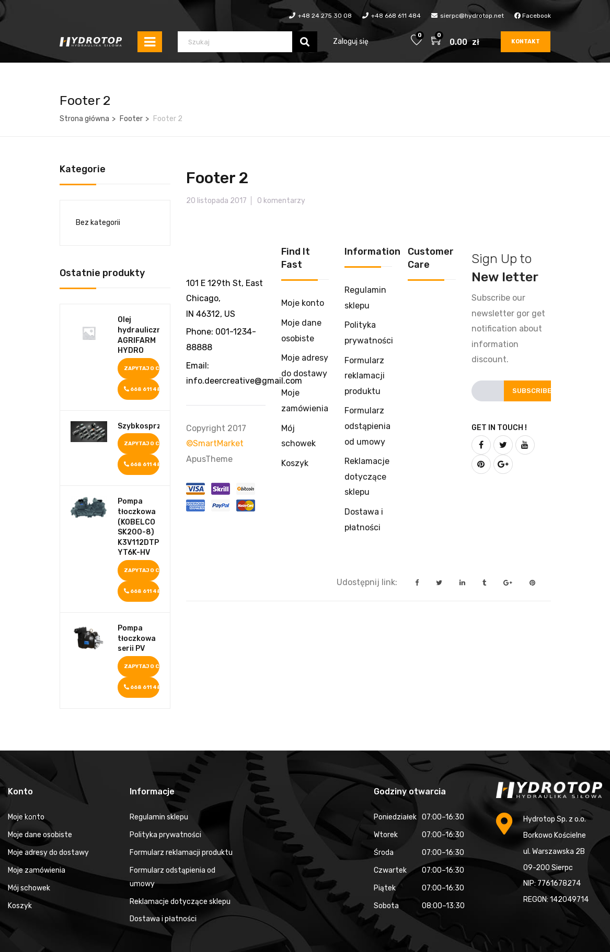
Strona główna (84, 118)
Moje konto (302, 303)
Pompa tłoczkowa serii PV (137, 638)
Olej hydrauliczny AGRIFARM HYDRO (139, 335)
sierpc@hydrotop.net (472, 15)
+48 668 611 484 (396, 15)
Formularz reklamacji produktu (364, 375)
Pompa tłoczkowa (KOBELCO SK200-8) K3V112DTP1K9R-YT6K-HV (139, 527)
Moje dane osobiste (40, 834)
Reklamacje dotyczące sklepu (366, 476)
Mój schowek (29, 888)
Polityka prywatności (165, 834)
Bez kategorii (98, 222)
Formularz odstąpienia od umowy (367, 426)
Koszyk (294, 463)
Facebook (532, 15)
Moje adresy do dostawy (48, 852)
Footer (131, 118)
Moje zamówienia (36, 870)
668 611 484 (142, 389)
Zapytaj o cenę (142, 368)
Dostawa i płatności (163, 918)
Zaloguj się (351, 41)
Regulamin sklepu (159, 817)
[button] (437, 41)
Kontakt (525, 41)
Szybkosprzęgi (139, 426)
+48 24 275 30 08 (325, 15)
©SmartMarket (215, 443)
